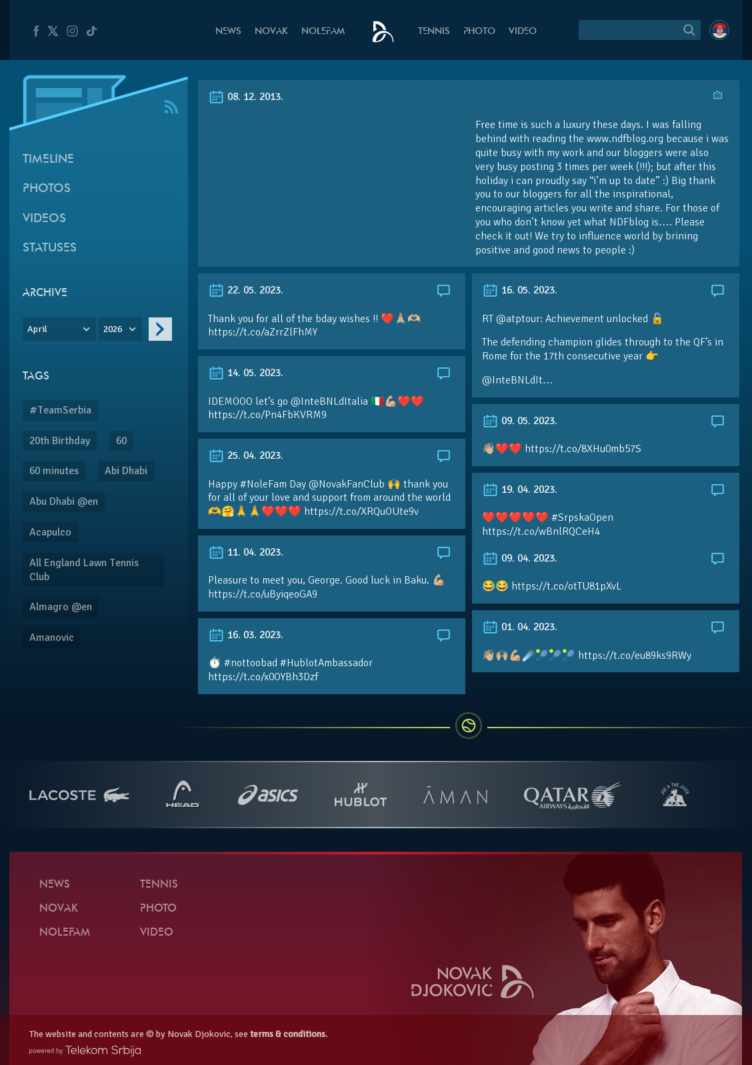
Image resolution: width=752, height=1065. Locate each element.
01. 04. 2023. (519, 627)
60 (121, 440)
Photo (479, 32)
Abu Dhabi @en (63, 501)
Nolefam (323, 32)
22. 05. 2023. (245, 290)
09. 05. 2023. (519, 420)
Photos (47, 189)
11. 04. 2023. (245, 552)
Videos (44, 219)
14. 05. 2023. (245, 372)
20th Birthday (59, 440)
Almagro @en (60, 607)
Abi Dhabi (126, 470)
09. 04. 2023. (519, 558)
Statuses (50, 248)
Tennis (434, 32)
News (228, 32)
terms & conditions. (288, 1034)
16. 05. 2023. (519, 290)
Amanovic (51, 637)
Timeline (48, 159)
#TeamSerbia (60, 410)
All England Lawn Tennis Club (84, 570)
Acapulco (50, 532)
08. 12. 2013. (245, 96)
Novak (271, 32)
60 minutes (54, 470)
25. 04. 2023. (245, 455)
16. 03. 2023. (245, 635)
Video (523, 32)
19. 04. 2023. (519, 489)
